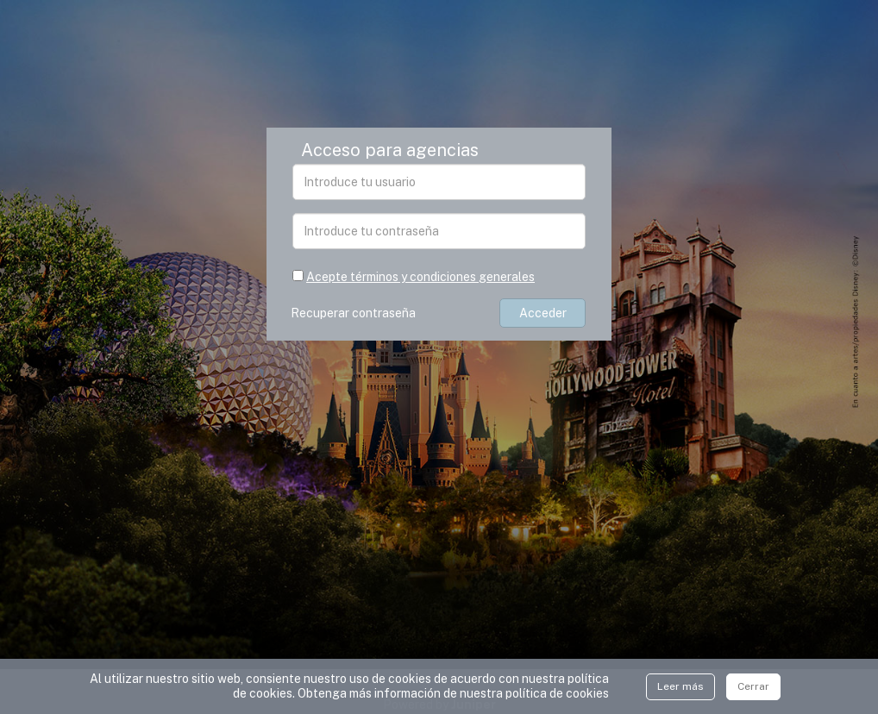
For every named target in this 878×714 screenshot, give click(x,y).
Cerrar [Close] (753, 686)
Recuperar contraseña (354, 313)
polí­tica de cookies (557, 693)
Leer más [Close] (680, 686)
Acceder (543, 313)
